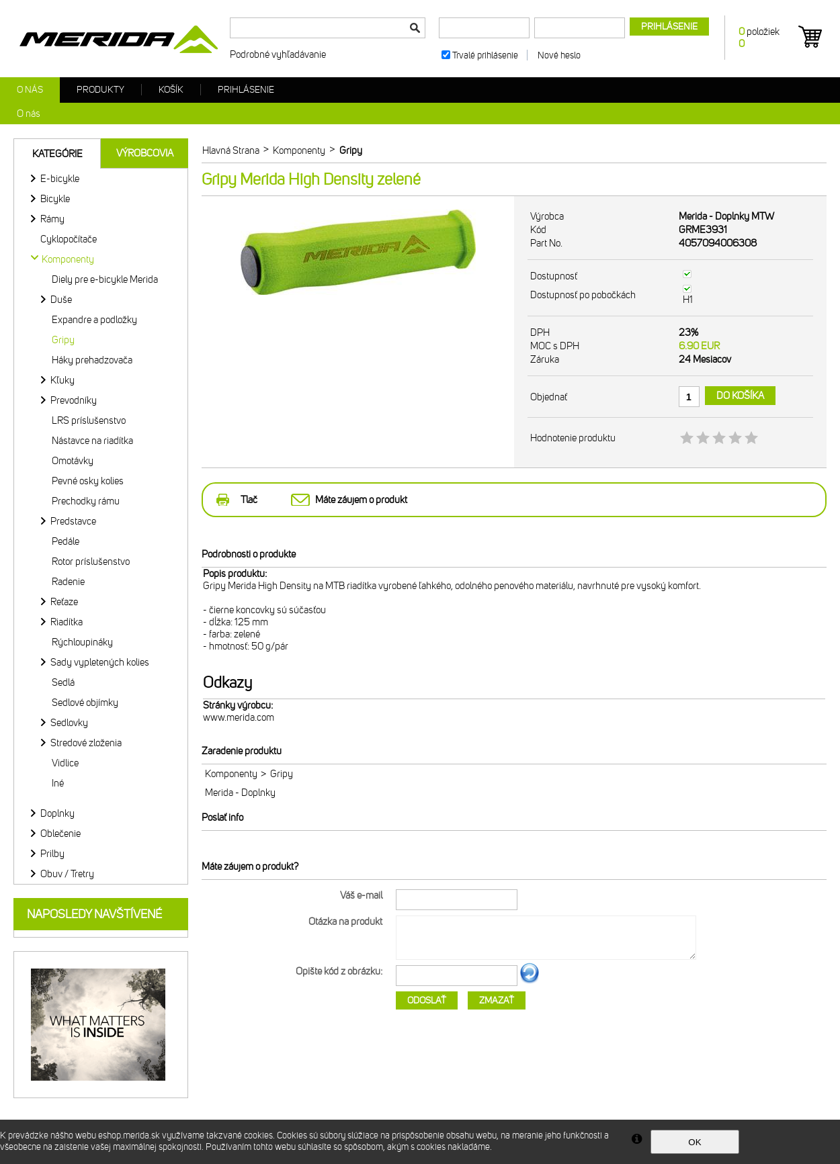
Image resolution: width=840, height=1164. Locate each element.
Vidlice (65, 763)
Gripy (63, 340)
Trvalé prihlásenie (485, 55)
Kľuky (62, 380)
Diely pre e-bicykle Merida (105, 279)
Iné (58, 783)
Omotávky (72, 461)
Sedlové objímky (85, 703)
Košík (171, 89)
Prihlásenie (246, 89)
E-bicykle (59, 179)
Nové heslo (559, 55)
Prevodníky (73, 400)
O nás (30, 89)
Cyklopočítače (68, 239)
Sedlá (63, 682)
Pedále (65, 541)
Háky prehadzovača (92, 360)
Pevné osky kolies (88, 481)
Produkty (100, 89)
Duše (61, 300)
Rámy (52, 219)
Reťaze (64, 602)
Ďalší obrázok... (529, 981)
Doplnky (57, 813)
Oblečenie (60, 833)
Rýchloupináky (82, 642)
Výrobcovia (144, 153)
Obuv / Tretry (67, 874)
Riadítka (66, 622)
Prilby (52, 854)
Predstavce (73, 521)
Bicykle (55, 199)
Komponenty (231, 774)
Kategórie (57, 154)
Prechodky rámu (86, 501)
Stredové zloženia (86, 743)
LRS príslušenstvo (89, 420)
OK (694, 1142)
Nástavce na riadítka (92, 441)
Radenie (68, 582)
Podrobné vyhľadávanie (278, 54)
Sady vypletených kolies (99, 662)
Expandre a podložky (94, 320)
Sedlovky (69, 723)
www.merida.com (238, 717)
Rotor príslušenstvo (91, 561)
